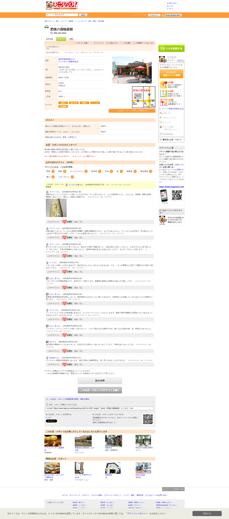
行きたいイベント (170, 118)
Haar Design (140, 475)
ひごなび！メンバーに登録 (169, 170)
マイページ (167, 122)
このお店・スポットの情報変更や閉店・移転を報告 (69, 399)
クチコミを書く (83, 43)
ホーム (171, 8)
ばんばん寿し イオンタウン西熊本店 (54, 476)
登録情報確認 (168, 134)
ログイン (154, 15)
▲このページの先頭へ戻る (173, 489)
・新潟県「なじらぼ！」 (107, 505)
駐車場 (96, 171)
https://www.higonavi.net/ (171, 187)
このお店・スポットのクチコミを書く (100, 390)
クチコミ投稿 (96, 495)
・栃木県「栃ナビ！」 (78, 502)
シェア (48, 418)
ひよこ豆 (53, 278)
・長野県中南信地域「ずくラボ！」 (166, 505)
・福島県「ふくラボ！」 (79, 505)
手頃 (109, 171)
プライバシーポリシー (113, 495)
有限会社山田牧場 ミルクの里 (84, 449)
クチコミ (61, 39)
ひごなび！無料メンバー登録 (171, 73)
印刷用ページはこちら (145, 43)
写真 (71, 39)
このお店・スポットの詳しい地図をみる (132, 111)
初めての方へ (173, 3)
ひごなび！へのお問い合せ (156, 495)
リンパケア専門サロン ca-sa (83, 476)
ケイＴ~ (53, 192)
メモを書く (127, 43)
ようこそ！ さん (139, 14)
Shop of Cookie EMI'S (144, 448)
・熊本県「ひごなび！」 (107, 502)
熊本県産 (146, 171)
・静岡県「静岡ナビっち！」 (136, 502)
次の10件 (100, 380)
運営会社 (140, 495)
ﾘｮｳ (51, 342)
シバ (51, 262)
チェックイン (99, 43)
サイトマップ (75, 495)
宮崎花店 (108, 475)
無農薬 (132, 171)
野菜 (50, 171)
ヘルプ (171, 6)
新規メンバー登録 (172, 15)
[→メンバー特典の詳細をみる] (171, 109)
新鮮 (62, 171)
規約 (132, 495)
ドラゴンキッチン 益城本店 (54, 449)
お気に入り (113, 43)
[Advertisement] (122, 5)
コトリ (52, 310)
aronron (52, 358)
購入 (50, 177)
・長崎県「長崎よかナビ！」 (164, 502)
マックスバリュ (79, 171)
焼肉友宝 (108, 448)
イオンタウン (66, 177)
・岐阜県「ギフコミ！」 (135, 505)
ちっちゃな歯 (74, 185)
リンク (126, 495)
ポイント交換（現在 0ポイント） (170, 128)
